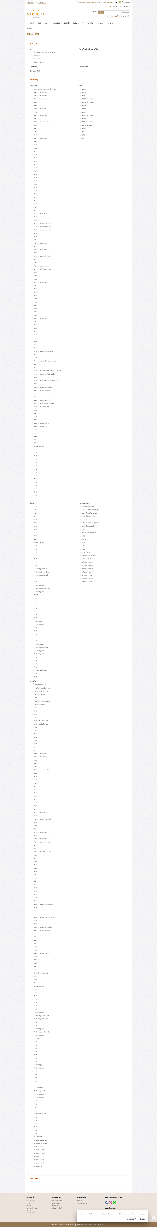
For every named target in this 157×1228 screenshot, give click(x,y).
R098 (35, 143)
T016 (35, 554)
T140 (35, 603)
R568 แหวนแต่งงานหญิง (41, 424)
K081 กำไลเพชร (87, 123)
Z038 (35, 483)
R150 (35, 179)
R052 (35, 113)
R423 (35, 336)
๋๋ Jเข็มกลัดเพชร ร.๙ (88, 508)
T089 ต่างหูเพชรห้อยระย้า (42, 590)
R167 (35, 208)
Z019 (35, 474)
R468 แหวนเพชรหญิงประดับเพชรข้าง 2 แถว (47, 372)
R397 (35, 323)
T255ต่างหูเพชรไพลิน (40, 672)
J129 (35, 511)
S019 (84, 537)
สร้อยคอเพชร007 (87, 573)
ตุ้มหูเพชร (33, 504)
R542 (35, 411)
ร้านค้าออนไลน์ (55, 1225)
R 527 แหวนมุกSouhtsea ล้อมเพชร (45, 90)
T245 (35, 467)
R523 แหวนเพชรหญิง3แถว (42, 392)
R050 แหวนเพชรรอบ (40, 110)
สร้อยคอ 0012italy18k (89, 560)
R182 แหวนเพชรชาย (40, 215)
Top (31, 50)
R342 (35, 303)
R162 (35, 202)
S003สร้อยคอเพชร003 (89, 534)
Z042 (35, 490)
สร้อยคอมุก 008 (87, 577)
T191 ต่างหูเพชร (39, 626)
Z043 (35, 493)
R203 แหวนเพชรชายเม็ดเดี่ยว (43, 231)
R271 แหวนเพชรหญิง (40, 267)
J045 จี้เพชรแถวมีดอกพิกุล (90, 511)
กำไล (80, 87)
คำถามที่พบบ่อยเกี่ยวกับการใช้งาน (44, 54)
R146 (35, 169)
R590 (35, 438)
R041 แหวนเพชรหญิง (40, 97)
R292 (35, 280)
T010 (35, 550)
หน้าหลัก (32, 24)
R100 (35, 146)
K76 (83, 140)
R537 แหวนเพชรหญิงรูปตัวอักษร (44, 405)
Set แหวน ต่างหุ (39, 447)
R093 (35, 130)
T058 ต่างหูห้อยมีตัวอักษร (41, 573)
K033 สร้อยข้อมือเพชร (89, 103)
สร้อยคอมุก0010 (87, 580)
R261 (35, 261)
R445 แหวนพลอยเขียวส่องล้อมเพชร (45, 352)
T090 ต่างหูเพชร (39, 593)
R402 (35, 326)
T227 (35, 639)
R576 (35, 431)
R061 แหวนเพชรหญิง (40, 117)
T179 (35, 619)
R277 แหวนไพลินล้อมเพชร (42, 271)
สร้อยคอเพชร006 (87, 570)
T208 (35, 632)
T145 (35, 609)
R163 (35, 205)
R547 (35, 415)
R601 (35, 444)
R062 (35, 120)
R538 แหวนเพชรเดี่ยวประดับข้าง (44, 408)
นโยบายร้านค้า (38, 60)
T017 (35, 557)
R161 (35, 198)
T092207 (36, 596)
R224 (35, 241)
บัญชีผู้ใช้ (114, 6)
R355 (35, 307)
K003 (84, 94)
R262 (35, 264)
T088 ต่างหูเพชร (39, 586)
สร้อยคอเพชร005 (87, 567)
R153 (35, 185)
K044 (84, 110)
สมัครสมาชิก (42, 2)
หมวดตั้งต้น (33, 683)
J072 (35, 508)
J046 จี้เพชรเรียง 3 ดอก (89, 514)
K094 (84, 130)
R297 (35, 287)
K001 (84, 90)
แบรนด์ (47, 24)
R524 (35, 395)
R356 (35, 310)
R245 (35, 254)
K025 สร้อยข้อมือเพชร (89, 100)
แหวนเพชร (33, 87)
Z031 (35, 477)
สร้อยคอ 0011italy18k (89, 557)
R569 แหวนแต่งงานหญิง (41, 428)
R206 (35, 234)
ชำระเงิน (123, 17)
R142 (35, 162)
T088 (35, 583)
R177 (35, 212)
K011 (84, 97)
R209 (35, 238)
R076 (35, 126)
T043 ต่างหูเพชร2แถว (40, 570)
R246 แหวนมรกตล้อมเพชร (42, 257)
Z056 (35, 497)
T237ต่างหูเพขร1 (39, 645)
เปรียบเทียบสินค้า (57, 1209)
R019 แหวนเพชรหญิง (40, 94)
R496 (35, 379)
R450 (35, 359)
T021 (35, 451)
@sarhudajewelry (108, 2)
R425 (35, 339)
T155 (35, 613)
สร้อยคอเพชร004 (87, 563)
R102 (35, 149)
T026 (35, 454)
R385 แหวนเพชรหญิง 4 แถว (42, 320)
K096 (84, 133)
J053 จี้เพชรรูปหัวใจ (88, 518)
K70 (83, 136)
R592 (35, 441)
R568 (35, 421)
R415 (35, 329)
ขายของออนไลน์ (66, 1225)
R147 (35, 172)
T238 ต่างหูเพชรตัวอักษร (41, 649)
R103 (35, 153)
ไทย (123, 2)
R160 (35, 195)
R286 (35, 277)
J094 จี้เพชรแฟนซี (88, 527)
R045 (35, 103)
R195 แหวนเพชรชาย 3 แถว (42, 225)
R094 (35, 133)
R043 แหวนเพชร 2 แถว (41, 100)
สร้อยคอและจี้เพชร (84, 504)
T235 (35, 642)
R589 (35, 434)
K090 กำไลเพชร (87, 126)
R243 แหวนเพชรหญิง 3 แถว (42, 251)
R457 (35, 366)
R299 (35, 293)
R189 (35, 221)
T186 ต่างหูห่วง (38, 622)
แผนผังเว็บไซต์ (31, 1214)
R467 (35, 369)
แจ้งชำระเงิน (100, 24)
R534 (35, 398)
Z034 (35, 480)
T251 (35, 470)
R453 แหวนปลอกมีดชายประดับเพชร (45, 362)
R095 (35, 136)
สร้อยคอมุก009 (87, 583)
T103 (35, 599)
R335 (35, 297)
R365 (35, 316)
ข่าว (28, 1205)
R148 (35, 176)
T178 (35, 460)
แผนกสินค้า (57, 24)
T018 (35, 560)
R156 (35, 192)
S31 (83, 544)
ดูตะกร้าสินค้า (117, 17)
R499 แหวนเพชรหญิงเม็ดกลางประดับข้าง (46, 382)
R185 (35, 218)
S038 (84, 541)
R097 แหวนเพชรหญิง (40, 140)
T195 (35, 464)
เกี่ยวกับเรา (37, 57)
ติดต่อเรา (76, 24)
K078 (84, 120)
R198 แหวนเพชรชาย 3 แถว (42, 228)
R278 (35, 274)
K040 (84, 107)
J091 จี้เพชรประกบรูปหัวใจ (90, 524)
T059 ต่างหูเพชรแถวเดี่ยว (41, 577)
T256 (35, 675)
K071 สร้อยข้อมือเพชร (89, 117)
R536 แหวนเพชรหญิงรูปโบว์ (42, 402)
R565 (35, 418)
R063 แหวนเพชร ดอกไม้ (41, 123)
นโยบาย (29, 1212)
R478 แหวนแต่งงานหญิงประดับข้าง (44, 375)
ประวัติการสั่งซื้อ (57, 1202)
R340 (35, 300)
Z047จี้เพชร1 (86, 554)
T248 (35, 662)
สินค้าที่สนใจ (125, 6)
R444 (35, 349)
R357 (35, 313)
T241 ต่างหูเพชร (39, 652)
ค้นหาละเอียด (125, 12)
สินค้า (40, 24)
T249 (35, 665)
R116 (35, 156)
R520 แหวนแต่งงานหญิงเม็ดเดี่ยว (44, 388)
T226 (35, 635)
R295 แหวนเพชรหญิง (40, 284)
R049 (35, 107)
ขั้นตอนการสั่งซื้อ (87, 24)
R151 (35, 182)
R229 (35, 248)
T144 (35, 606)
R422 (35, 333)
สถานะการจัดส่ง (82, 1205)
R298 (35, 290)
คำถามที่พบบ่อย (32, 1209)
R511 (35, 385)
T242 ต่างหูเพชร (39, 655)
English (127, 2)
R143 (35, 166)
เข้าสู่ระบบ (30, 2)
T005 (35, 547)
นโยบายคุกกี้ (131, 1219)
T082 (35, 457)
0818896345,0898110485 (88, 2)
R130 (35, 159)
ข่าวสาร (110, 24)
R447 (35, 356)
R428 (35, 343)
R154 (35, 189)
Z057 (35, 500)
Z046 (35, 678)
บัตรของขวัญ (56, 1207)
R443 (35, 346)
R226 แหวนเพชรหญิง (40, 244)
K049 (84, 113)
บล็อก (29, 1207)
